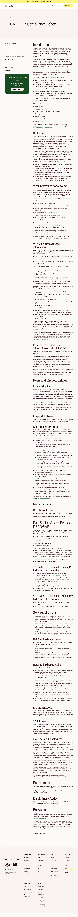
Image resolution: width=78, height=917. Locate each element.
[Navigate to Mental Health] (27, 866)
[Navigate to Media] (66, 866)
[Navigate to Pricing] (52, 857)
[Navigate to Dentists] (26, 871)
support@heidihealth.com (45, 127)
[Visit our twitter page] (15, 859)
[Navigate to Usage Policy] (40, 892)
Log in (59, 6)
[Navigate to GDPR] (39, 871)
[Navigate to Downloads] (53, 863)
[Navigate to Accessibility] (40, 897)
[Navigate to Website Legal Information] (42, 901)
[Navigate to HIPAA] (39, 874)
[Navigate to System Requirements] (55, 874)
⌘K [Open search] (54, 6)
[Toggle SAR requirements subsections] (28, 59)
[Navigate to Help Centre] (54, 868)
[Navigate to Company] (67, 860)
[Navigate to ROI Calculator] (27, 889)
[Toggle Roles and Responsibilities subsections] (28, 50)
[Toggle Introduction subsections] (28, 47)
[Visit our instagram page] (9, 859)
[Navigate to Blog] (25, 886)
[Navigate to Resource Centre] (28, 892)
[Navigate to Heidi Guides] (54, 866)
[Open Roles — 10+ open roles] (69, 869)
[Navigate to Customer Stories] (69, 863)
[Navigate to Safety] (39, 857)
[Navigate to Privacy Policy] (41, 886)
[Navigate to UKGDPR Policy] (41, 895)
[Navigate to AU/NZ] (39, 863)
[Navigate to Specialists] (26, 860)
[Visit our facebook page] (6, 859)
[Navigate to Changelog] (53, 860)
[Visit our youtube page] (18, 859)
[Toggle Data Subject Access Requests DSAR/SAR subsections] (28, 56)
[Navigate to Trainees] (26, 876)
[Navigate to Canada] (39, 866)
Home (11, 18)
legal (17, 18)
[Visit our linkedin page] (12, 859)
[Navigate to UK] (38, 868)
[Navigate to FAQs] (25, 899)
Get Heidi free (68, 6)
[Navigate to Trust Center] (40, 860)
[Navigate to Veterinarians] (27, 874)
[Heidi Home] (9, 6)
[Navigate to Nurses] (25, 863)
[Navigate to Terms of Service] (41, 889)
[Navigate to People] (66, 872)
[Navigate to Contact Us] (67, 857)
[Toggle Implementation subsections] (28, 53)
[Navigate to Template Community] (28, 895)
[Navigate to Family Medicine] (28, 857)
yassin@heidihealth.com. (43, 498)
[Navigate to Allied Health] (27, 868)
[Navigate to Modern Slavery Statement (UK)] (42, 905)
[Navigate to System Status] (54, 871)
